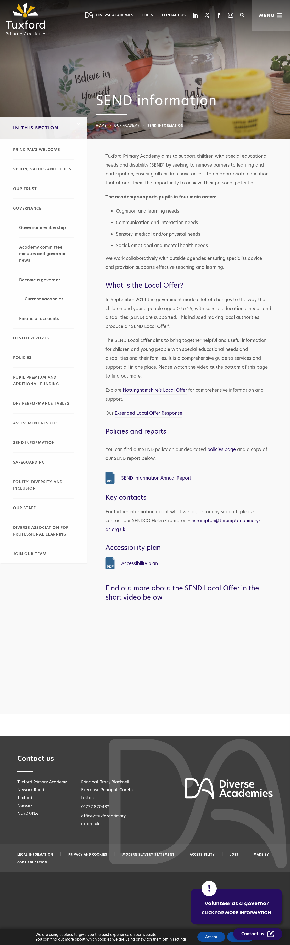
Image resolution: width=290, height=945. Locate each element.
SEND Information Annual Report (156, 478)
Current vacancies (44, 299)
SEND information (34, 442)
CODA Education (32, 862)
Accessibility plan (139, 563)
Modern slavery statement (148, 854)
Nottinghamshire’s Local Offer (155, 390)
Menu (267, 16)
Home (101, 125)
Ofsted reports (31, 338)
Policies (22, 357)
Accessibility (202, 854)
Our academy (127, 125)
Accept (211, 937)
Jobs (234, 854)
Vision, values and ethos (42, 169)
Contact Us (174, 15)
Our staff (24, 508)
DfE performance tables (41, 403)
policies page (221, 449)
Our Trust (25, 188)
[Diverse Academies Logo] (27, 19)
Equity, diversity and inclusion (38, 485)
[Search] (242, 15)
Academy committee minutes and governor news (42, 253)
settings (180, 939)
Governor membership (42, 228)
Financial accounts (39, 319)
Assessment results (36, 423)
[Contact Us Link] (258, 934)
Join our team (30, 553)
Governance (27, 208)
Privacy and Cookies (87, 854)
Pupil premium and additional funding (36, 380)
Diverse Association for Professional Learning (41, 531)
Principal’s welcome (36, 149)
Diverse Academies (114, 15)
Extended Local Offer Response (148, 413)
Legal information (35, 854)
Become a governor (39, 280)
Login (147, 15)
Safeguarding (29, 462)
